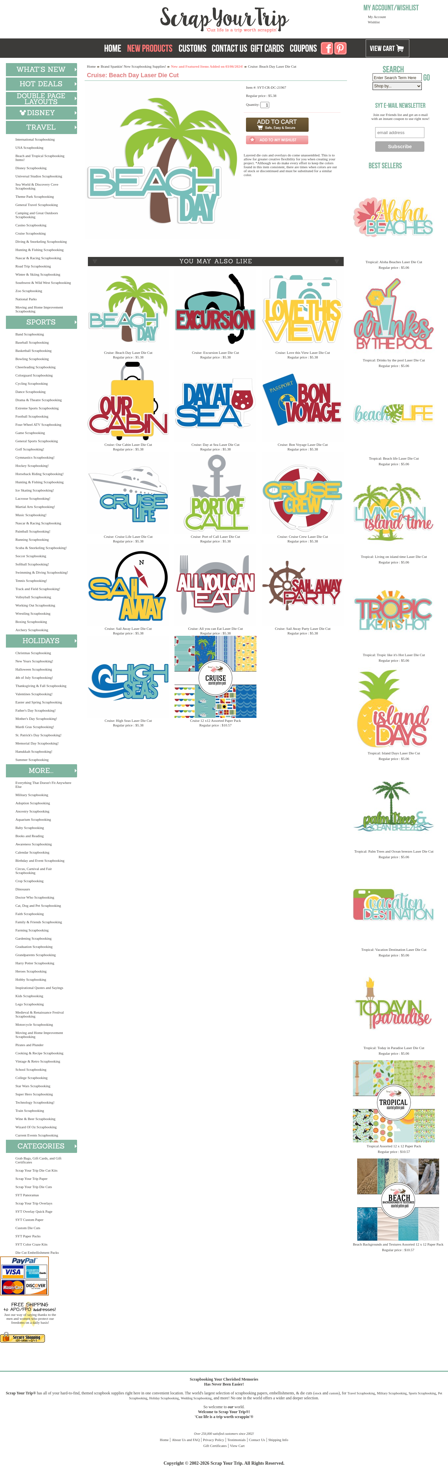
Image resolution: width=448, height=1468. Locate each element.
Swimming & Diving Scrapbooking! (41, 572)
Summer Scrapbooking (32, 760)
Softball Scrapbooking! (32, 564)
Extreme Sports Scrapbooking (37, 408)
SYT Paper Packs (28, 1236)
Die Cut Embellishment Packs (37, 1252)
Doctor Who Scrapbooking (34, 897)
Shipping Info (278, 1440)
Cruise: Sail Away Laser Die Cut (128, 629)
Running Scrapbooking (32, 539)
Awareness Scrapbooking (33, 844)
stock (318, 1393)
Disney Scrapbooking (31, 168)
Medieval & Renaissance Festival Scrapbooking (39, 1014)
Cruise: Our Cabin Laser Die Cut (128, 445)
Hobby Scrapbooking (30, 979)
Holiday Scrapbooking (164, 1398)
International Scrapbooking (35, 139)
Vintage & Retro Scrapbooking (37, 1061)
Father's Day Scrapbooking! (35, 710)
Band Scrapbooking (29, 334)
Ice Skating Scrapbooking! (34, 490)
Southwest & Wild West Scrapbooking (43, 283)
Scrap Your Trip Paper (31, 1179)
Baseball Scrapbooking (32, 342)
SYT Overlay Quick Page (33, 1211)
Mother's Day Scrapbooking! (36, 719)
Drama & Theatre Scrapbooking (38, 400)
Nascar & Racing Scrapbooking (38, 258)
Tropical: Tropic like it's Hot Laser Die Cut (394, 655)
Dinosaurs (22, 889)
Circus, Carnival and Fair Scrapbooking (33, 871)
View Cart (237, 1446)
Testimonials (236, 1440)
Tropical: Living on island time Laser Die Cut (394, 557)
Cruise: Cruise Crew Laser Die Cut (302, 537)
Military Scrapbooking (31, 795)
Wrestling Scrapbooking (33, 613)
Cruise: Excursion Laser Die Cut (215, 353)
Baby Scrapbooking (29, 828)
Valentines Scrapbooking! (33, 694)
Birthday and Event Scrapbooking (39, 860)
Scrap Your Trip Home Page (180, 18)
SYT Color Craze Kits (31, 1244)
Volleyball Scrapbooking (33, 597)
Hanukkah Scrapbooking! (33, 751)
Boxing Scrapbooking (31, 622)
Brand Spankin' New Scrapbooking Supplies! (133, 66)
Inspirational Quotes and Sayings (39, 988)
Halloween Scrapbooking (33, 669)
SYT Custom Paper (29, 1220)
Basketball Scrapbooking (33, 351)
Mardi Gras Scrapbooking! (34, 727)
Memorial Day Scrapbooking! (37, 743)
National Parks (26, 299)
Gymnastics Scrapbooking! (34, 457)
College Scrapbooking (31, 1078)
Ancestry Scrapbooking (32, 811)
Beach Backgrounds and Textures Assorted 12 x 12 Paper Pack (398, 1244)
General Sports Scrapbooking (36, 441)
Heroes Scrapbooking (31, 971)
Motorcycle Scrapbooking (34, 1024)
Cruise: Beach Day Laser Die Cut (128, 353)
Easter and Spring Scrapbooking (38, 702)
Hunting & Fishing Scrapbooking (39, 250)
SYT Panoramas (27, 1195)
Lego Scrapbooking (29, 1004)
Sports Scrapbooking (422, 1393)
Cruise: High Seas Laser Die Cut (128, 721)
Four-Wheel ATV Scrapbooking (38, 424)
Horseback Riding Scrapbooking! (39, 474)
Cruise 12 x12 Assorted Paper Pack (215, 721)
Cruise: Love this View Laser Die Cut (302, 353)
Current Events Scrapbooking (36, 1135)
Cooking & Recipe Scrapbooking (39, 1053)
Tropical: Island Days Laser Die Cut (394, 753)
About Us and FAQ (186, 1440)
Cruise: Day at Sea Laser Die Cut (216, 445)
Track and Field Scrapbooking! (37, 589)
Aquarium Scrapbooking (33, 819)
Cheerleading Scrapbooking (35, 367)
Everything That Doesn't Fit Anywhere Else (43, 785)
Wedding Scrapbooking (196, 1398)
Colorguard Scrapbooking (34, 375)
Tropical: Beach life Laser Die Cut (394, 458)
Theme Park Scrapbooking (34, 196)
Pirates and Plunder (29, 1045)
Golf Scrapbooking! (29, 449)
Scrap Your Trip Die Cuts (33, 1187)
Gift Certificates (215, 1446)
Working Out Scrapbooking (35, 605)
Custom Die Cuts (27, 1228)
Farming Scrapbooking (32, 930)
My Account (377, 17)
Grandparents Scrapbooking (35, 955)
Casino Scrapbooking (30, 225)
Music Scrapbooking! (31, 515)
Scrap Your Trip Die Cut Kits (36, 1170)
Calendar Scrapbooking (32, 852)
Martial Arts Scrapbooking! (35, 507)
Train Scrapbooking (29, 1110)
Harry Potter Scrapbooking (34, 963)
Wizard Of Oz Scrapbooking (36, 1127)
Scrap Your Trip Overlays (33, 1203)
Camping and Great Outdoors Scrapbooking (36, 215)
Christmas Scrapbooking (33, 653)
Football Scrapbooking (32, 416)
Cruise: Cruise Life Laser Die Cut (128, 537)
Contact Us (257, 1440)
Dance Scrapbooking (30, 392)
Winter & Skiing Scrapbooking (37, 274)
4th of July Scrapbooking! (34, 677)
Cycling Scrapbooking (31, 383)
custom (333, 1393)
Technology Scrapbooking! (34, 1102)
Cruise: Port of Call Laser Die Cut (215, 537)
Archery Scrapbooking (31, 630)
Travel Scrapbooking (361, 1393)
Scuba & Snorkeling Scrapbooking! (41, 548)
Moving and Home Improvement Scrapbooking (39, 309)
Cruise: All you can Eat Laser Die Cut (215, 629)
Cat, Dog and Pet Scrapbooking (38, 905)
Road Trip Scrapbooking (33, 266)
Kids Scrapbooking (29, 996)
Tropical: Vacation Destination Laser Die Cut (394, 950)
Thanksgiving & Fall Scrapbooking (41, 686)
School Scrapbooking (30, 1069)
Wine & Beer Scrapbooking (35, 1119)
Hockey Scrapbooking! (32, 466)
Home (91, 66)
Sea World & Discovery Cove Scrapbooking (36, 186)
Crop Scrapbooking (29, 881)
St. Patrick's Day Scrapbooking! (38, 735)
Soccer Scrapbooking (30, 556)
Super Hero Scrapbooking (34, 1094)
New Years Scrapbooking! (34, 661)
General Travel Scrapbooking (36, 205)
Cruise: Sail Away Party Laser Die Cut (302, 629)
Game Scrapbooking (30, 433)
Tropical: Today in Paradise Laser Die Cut (393, 1048)
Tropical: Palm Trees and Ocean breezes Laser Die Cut (394, 851)
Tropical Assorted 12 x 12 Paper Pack (394, 1146)
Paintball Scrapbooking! (33, 531)
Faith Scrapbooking (29, 914)
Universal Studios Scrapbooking (38, 176)
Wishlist (374, 22)
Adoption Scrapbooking (32, 803)
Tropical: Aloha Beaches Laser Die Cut (394, 262)
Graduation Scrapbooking (33, 947)
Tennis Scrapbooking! (31, 581)
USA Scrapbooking (29, 147)
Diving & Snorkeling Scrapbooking (41, 241)
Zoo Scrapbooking (28, 291)
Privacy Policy (213, 1440)
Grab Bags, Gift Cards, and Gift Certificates (38, 1160)
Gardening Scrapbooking (33, 938)
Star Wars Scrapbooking (32, 1086)
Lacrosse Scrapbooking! (33, 498)
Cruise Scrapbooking (30, 233)
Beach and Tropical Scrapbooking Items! (39, 158)
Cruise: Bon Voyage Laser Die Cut (303, 445)
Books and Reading (29, 836)
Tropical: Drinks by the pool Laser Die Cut (394, 360)
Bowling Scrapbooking (32, 359)
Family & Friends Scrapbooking (38, 922)
